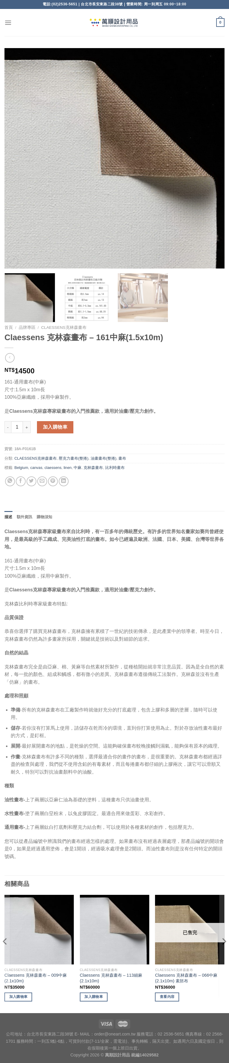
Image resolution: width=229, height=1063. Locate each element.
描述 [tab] (8, 517)
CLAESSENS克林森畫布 (63, 327)
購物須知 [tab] (44, 517)
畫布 (122, 458)
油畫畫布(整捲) (104, 458)
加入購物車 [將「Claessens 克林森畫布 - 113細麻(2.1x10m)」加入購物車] (93, 996)
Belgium (21, 467)
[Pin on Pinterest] (53, 481)
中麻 (77, 467)
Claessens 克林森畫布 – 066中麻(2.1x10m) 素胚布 (186, 978)
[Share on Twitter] (31, 481)
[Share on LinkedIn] (64, 481)
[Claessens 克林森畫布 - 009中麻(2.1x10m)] (39, 929)
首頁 (8, 327)
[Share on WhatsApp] (10, 481)
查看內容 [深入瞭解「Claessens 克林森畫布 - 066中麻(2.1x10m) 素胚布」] (167, 996)
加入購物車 (55, 427)
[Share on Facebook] (21, 481)
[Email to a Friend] (42, 481)
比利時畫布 (115, 467)
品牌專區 (27, 327)
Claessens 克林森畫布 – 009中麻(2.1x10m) (35, 978)
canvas (36, 467)
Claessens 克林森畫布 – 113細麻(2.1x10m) (111, 978)
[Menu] (8, 22)
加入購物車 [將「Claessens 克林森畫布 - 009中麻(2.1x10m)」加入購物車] (18, 996)
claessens (52, 467)
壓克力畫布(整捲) (74, 458)
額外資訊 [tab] (25, 517)
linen (68, 467)
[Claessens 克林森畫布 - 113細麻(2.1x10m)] (114, 929)
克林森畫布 (93, 467)
